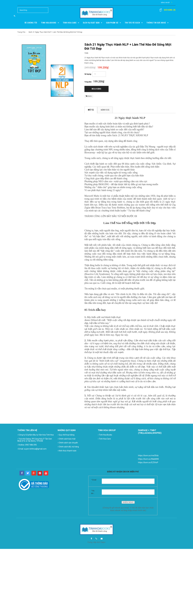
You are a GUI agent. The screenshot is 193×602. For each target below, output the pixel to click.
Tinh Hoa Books (105, 435)
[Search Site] (32, 10)
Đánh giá (105, 111)
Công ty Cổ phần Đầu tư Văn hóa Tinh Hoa (35, 435)
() (169, 10)
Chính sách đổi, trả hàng (68, 447)
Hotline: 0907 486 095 (27, 445)
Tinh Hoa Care (104, 439)
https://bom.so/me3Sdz (148, 456)
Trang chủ (21, 32)
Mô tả (91, 111)
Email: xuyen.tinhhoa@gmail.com (32, 449)
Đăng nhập (152, 2)
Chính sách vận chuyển (68, 443)
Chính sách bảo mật (66, 439)
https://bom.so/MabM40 (148, 460)
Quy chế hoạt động (66, 435)
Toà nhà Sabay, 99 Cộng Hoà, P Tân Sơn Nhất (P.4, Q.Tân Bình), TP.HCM (34, 440)
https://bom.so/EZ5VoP (148, 463)
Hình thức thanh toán (67, 451)
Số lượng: (87, 74)
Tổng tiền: (88, 82)
